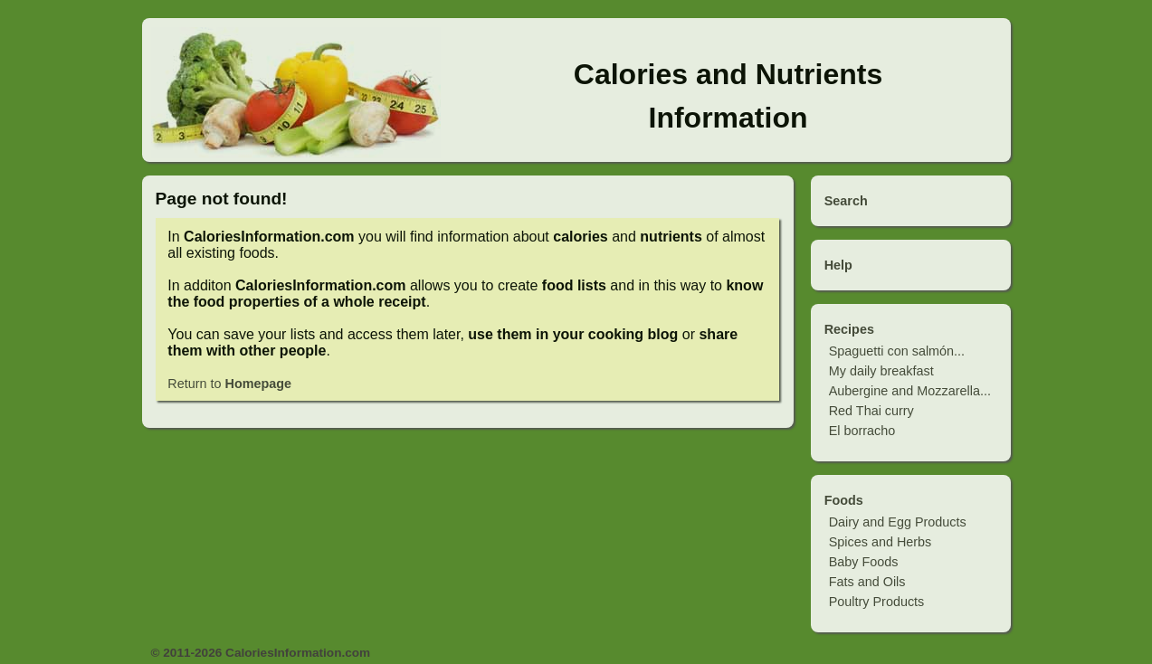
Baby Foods (864, 562)
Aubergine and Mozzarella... (910, 391)
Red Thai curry (871, 410)
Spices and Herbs (880, 542)
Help (838, 265)
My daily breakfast (881, 371)
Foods (843, 500)
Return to (229, 383)
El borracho (862, 430)
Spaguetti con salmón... (897, 351)
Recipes (849, 329)
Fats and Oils (867, 581)
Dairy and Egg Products (897, 522)
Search (846, 201)
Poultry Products (877, 601)
